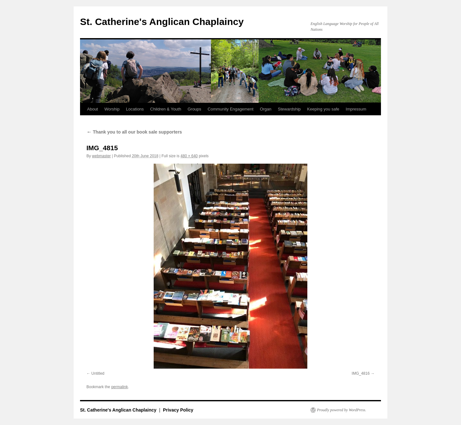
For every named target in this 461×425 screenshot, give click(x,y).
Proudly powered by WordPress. (341, 410)
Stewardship (289, 109)
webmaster (101, 156)
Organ (265, 109)
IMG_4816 (361, 373)
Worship (111, 109)
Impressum (356, 109)
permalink (119, 387)
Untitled (97, 373)
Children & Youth (165, 109)
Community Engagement (231, 109)
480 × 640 (189, 156)
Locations (135, 109)
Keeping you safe (323, 109)
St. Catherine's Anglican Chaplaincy (162, 21)
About (92, 109)
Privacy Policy (178, 410)
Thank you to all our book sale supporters (134, 132)
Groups (194, 109)
